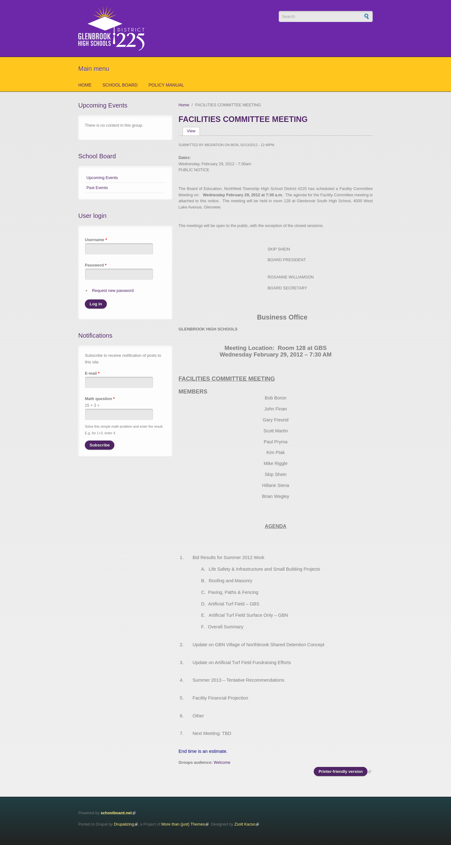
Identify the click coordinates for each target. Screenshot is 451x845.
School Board (119, 84)
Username (96, 239)
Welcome (222, 762)
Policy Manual (166, 84)
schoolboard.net (116, 813)
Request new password (113, 290)
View (193, 131)
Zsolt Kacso (244, 824)
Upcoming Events (102, 177)
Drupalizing (124, 824)
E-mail (92, 373)
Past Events (97, 187)
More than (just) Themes (183, 824)
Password (95, 265)
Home (84, 84)
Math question (100, 398)
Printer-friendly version (341, 771)
